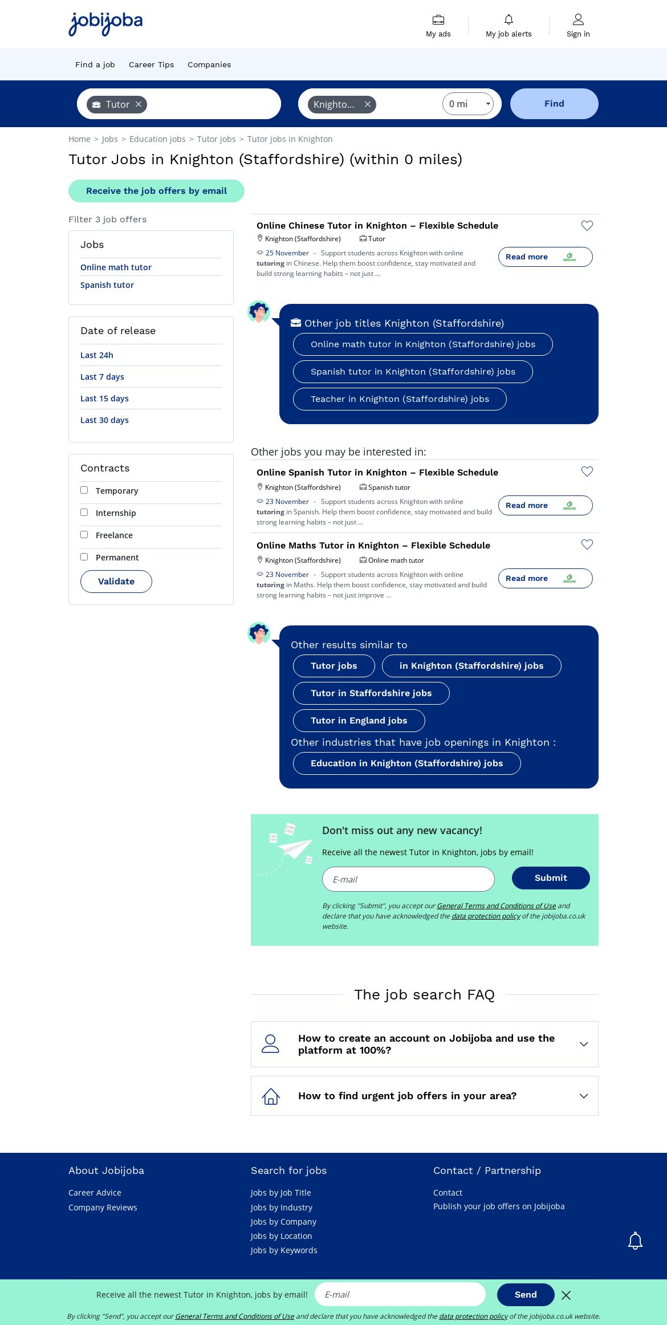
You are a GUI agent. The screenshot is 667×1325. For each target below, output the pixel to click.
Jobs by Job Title (281, 1192)
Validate (116, 581)
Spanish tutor (107, 284)
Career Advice (94, 1192)
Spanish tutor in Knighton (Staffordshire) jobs (413, 371)
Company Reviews (102, 1207)
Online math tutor (116, 267)
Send (526, 1294)
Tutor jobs (334, 665)
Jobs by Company (283, 1221)
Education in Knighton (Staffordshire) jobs (407, 763)
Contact (447, 1192)
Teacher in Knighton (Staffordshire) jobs (400, 398)
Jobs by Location (281, 1235)
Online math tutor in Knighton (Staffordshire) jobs (423, 344)
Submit (551, 877)
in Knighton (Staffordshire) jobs (472, 665)
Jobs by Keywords (284, 1250)
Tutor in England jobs (359, 720)
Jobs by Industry (281, 1207)
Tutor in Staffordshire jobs (371, 693)
